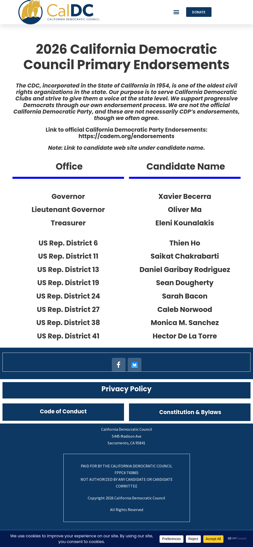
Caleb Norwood (184, 309)
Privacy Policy (126, 389)
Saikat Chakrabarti (185, 256)
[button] (176, 12)
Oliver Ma (185, 209)
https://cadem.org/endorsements (126, 136)
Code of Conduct (63, 411)
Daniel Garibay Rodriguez (184, 269)
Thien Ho (184, 243)
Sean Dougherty (185, 283)
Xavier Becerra (184, 196)
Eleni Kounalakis (184, 223)
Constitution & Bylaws (190, 412)
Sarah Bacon (185, 296)
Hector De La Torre (185, 336)
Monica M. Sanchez (185, 323)
